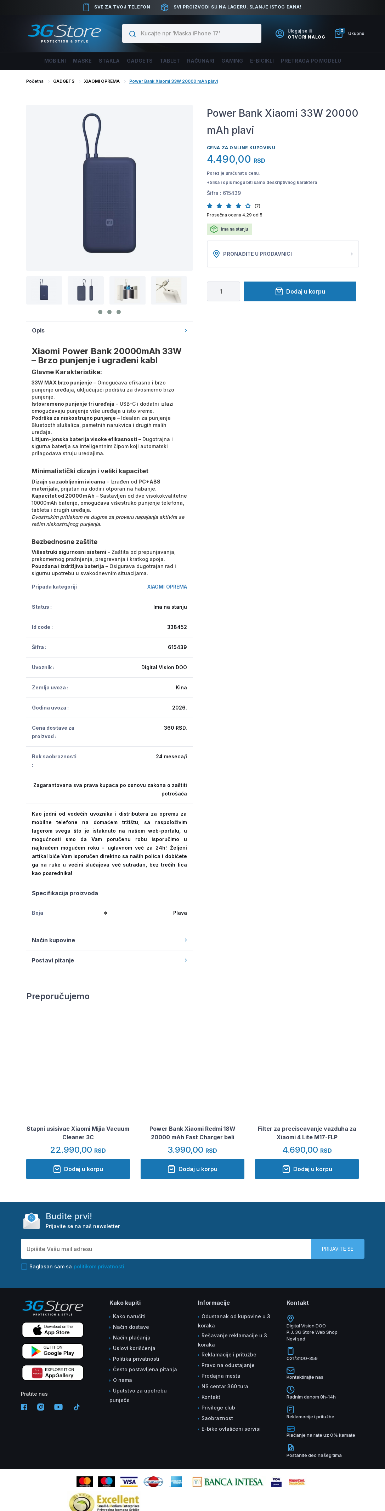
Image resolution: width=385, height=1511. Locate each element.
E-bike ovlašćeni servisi (231, 1429)
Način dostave (131, 1327)
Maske (88, 61)
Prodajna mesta (221, 1376)
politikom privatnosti (99, 1266)
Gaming (229, 61)
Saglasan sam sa (72, 1266)
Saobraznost (217, 1418)
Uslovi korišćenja (134, 1348)
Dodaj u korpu (300, 291)
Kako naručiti (129, 1316)
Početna (35, 81)
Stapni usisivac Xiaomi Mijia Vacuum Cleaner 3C (78, 1133)
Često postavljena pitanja (145, 1369)
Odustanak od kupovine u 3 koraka (234, 1320)
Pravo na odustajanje (228, 1365)
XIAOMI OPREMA (102, 81)
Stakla (113, 61)
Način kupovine (109, 940)
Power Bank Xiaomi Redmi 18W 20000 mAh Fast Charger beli (192, 1133)
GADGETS (63, 81)
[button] (211, 205)
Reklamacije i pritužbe (229, 1354)
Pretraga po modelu (305, 61)
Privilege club (218, 1408)
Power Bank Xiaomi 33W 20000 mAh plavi (173, 81)
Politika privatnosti (136, 1359)
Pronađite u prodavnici (283, 254)
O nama (122, 1380)
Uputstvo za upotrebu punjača (138, 1395)
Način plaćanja (132, 1338)
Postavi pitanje (109, 960)
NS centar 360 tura (225, 1386)
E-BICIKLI (258, 61)
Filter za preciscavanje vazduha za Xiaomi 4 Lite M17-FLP (307, 1133)
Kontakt (211, 1397)
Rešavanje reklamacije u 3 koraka (232, 1340)
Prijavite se (337, 1249)
